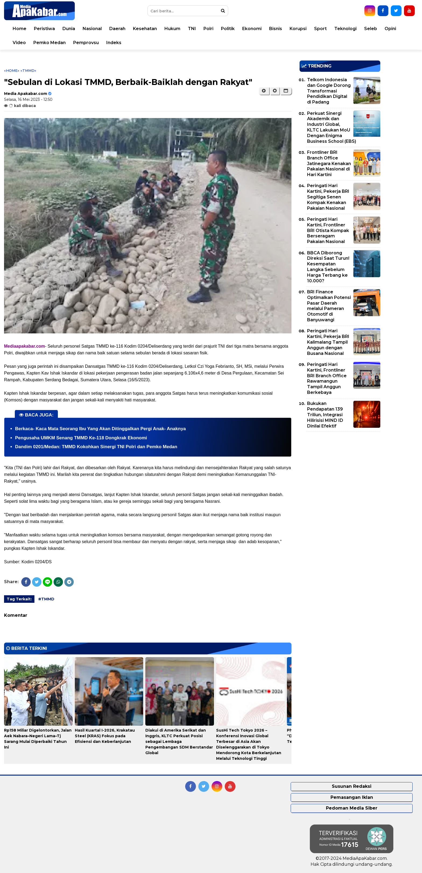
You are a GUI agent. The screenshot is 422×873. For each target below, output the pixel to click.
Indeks (113, 42)
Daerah (117, 28)
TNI (192, 28)
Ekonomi (252, 28)
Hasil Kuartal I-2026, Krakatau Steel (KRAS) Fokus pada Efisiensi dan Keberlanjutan (105, 736)
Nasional (92, 28)
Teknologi (345, 28)
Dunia (68, 28)
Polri (208, 28)
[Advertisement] (340, 473)
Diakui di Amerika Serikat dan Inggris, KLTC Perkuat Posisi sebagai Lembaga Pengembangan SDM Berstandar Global (179, 741)
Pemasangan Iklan (351, 797)
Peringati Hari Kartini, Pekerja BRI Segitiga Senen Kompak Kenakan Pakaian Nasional (328, 197)
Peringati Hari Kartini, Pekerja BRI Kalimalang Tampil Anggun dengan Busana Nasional (328, 342)
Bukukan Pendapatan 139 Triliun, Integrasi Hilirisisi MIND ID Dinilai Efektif (325, 414)
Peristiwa (44, 28)
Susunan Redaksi (351, 786)
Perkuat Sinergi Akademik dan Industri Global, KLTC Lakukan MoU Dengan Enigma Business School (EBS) (331, 127)
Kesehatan (145, 28)
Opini (390, 28)
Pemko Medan (49, 42)
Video (19, 42)
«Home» (11, 70)
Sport (320, 28)
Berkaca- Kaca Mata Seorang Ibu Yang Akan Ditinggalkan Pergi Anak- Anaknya (100, 428)
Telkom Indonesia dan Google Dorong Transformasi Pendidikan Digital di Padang (329, 91)
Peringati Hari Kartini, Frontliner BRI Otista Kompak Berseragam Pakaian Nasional (328, 230)
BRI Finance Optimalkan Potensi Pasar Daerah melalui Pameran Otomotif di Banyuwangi (329, 305)
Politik (228, 28)
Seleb (370, 28)
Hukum (172, 28)
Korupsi (298, 28)
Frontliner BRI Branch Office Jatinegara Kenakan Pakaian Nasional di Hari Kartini (329, 163)
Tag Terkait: (19, 599)
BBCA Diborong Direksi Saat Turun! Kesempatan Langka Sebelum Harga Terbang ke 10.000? (328, 266)
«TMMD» (28, 70)
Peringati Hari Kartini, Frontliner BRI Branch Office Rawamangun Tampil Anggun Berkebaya (327, 378)
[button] (285, 91)
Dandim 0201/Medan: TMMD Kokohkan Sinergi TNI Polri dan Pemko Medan (96, 446)
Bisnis (275, 28)
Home (19, 28)
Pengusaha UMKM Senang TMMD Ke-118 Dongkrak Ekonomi (81, 437)
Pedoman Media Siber (351, 808)
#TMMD (46, 599)
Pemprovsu (86, 42)
